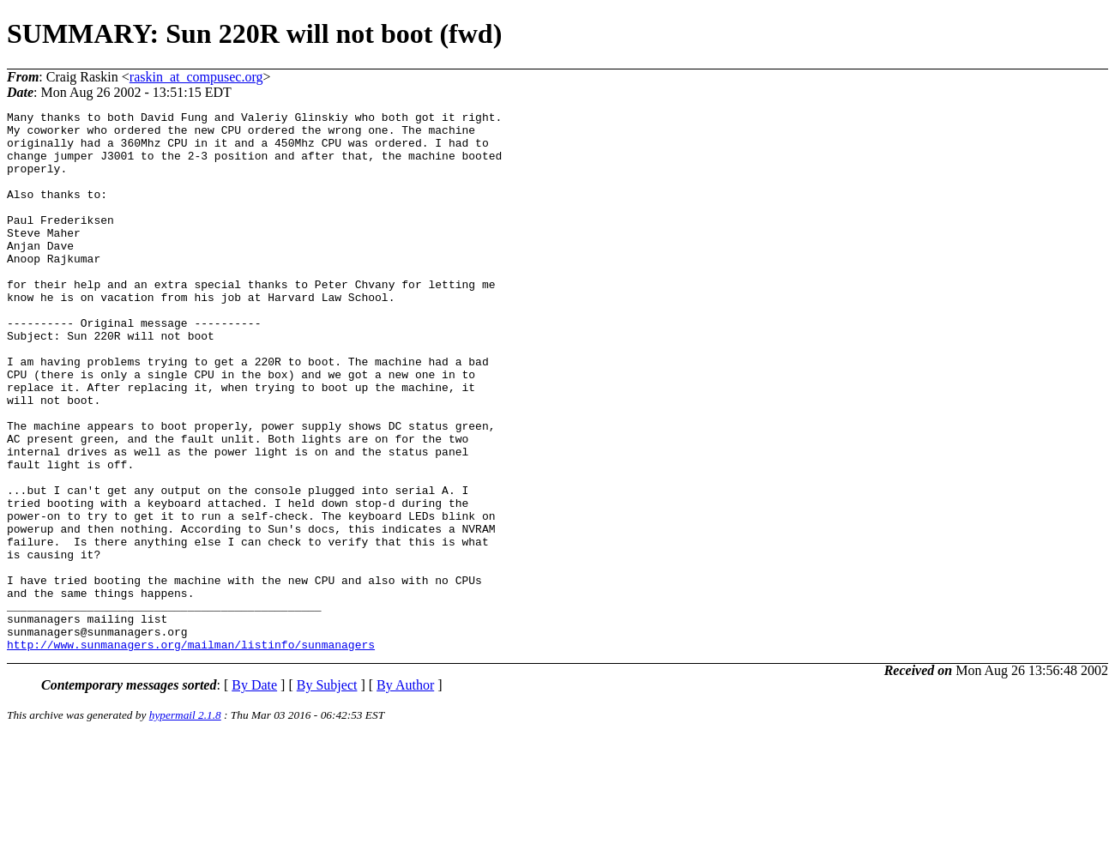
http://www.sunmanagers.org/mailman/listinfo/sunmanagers (191, 752)
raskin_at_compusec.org (196, 76)
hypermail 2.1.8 (185, 823)
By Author (405, 793)
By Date (254, 793)
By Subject (327, 793)
